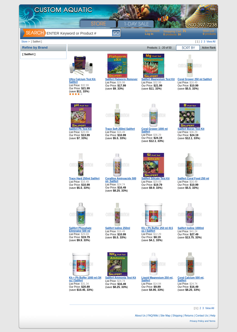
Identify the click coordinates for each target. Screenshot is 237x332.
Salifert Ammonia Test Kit (120, 277)
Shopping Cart (172, 31)
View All (210, 41)
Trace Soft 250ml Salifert (120, 128)
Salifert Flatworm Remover (121, 79)
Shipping (177, 315)
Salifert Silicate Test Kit (155, 178)
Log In (149, 33)
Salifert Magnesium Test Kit (158, 79)
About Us (140, 315)
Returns (189, 315)
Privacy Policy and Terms (202, 321)
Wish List (208, 30)
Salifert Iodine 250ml (117, 228)
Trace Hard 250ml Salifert (84, 178)
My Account (152, 30)
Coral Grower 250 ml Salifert (195, 79)
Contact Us (201, 315)
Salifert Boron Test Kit (191, 128)
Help (212, 9)
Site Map (165, 315)
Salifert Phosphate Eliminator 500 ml (80, 229)
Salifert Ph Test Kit (80, 128)
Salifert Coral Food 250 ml (193, 178)
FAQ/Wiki (153, 315)
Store (24, 41)
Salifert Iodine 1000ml (191, 228)
